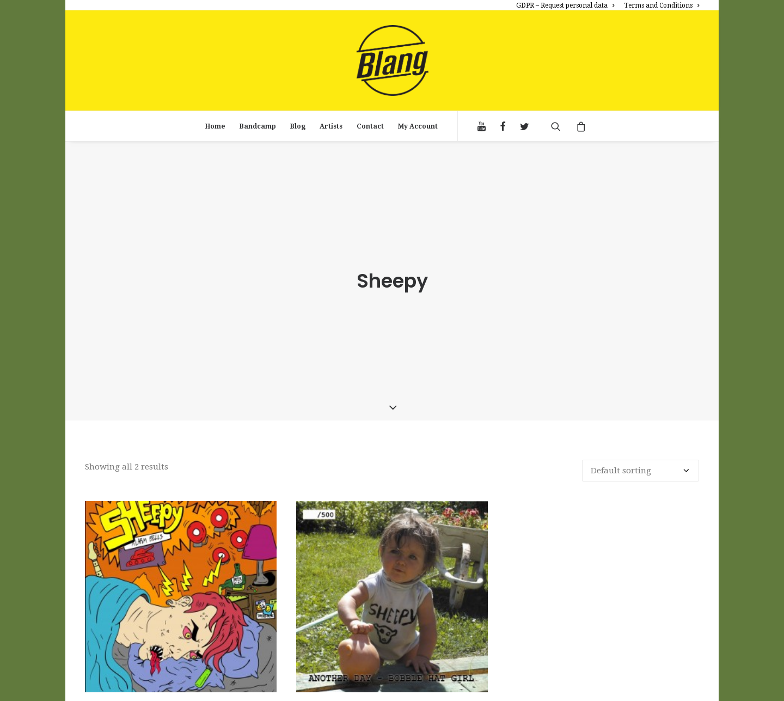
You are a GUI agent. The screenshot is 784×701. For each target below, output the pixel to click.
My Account (418, 126)
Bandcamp (258, 126)
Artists (331, 126)
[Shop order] (640, 468)
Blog (297, 126)
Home (215, 126)
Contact (370, 126)
